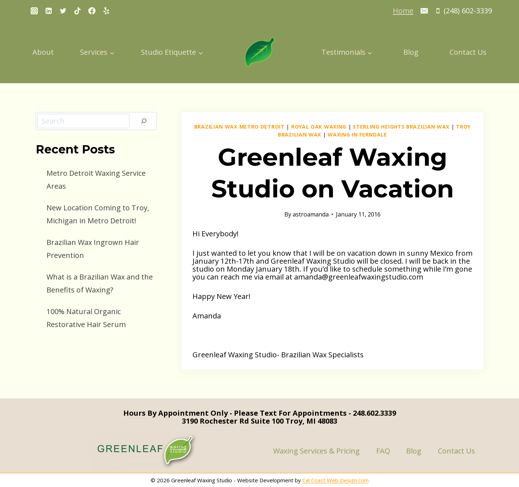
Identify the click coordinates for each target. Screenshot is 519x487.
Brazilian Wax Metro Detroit (239, 126)
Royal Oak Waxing (318, 126)
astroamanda (311, 214)
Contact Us (468, 52)
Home (403, 10)
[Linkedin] (48, 11)
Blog (410, 52)
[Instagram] (34, 11)
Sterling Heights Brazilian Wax (401, 126)
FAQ (383, 451)
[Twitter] (63, 11)
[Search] (144, 121)
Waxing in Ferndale (357, 134)
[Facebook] (92, 11)
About (43, 52)
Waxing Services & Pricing (316, 451)
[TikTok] (77, 11)
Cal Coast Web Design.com (335, 480)
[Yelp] (106, 11)
